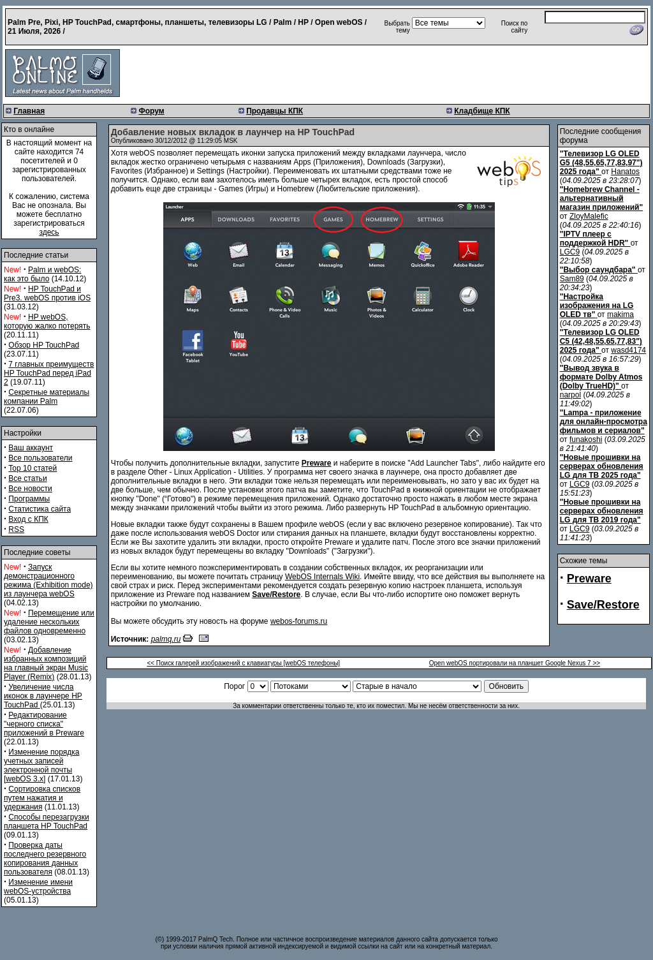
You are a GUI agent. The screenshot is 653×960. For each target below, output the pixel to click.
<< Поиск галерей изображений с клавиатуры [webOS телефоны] (243, 663)
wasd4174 (628, 350)
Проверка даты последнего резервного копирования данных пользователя (45, 858)
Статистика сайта (39, 509)
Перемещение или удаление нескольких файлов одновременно (49, 622)
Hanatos (625, 171)
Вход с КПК (28, 519)
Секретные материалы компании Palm (46, 397)
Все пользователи (40, 458)
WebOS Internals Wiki (322, 576)
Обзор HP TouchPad (43, 345)
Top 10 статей (32, 468)
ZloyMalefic (588, 216)
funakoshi (585, 439)
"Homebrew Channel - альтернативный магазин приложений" (601, 198)
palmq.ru (166, 639)
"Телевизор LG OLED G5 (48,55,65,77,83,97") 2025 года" (601, 162)
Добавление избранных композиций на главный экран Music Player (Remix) (46, 663)
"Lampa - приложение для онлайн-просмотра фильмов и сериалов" (603, 421)
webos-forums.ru (298, 621)
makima (620, 314)
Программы (29, 498)
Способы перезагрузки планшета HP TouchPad (46, 822)
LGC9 (570, 251)
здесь (49, 232)
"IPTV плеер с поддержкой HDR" (594, 238)
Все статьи (27, 478)
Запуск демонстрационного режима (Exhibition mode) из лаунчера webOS (48, 580)
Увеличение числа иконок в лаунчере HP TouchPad (43, 696)
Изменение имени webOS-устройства (38, 887)
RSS (16, 529)
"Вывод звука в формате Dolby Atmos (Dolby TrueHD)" (601, 377)
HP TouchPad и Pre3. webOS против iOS (47, 293)
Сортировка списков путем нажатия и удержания (42, 798)
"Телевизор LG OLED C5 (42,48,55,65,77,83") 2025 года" (601, 341)
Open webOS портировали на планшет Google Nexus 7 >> (514, 663)
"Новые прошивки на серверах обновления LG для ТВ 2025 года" (601, 466)
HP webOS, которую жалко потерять (47, 321)
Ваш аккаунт (30, 447)
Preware (589, 578)
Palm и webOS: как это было (42, 274)
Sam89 (572, 278)
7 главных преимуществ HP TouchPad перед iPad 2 (49, 373)
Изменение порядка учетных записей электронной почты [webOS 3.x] (41, 765)
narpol (570, 394)
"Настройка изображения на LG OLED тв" (597, 305)
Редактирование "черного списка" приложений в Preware (44, 724)
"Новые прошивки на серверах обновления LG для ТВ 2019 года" (601, 511)
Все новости (30, 488)
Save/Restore (603, 604)
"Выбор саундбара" (598, 269)
